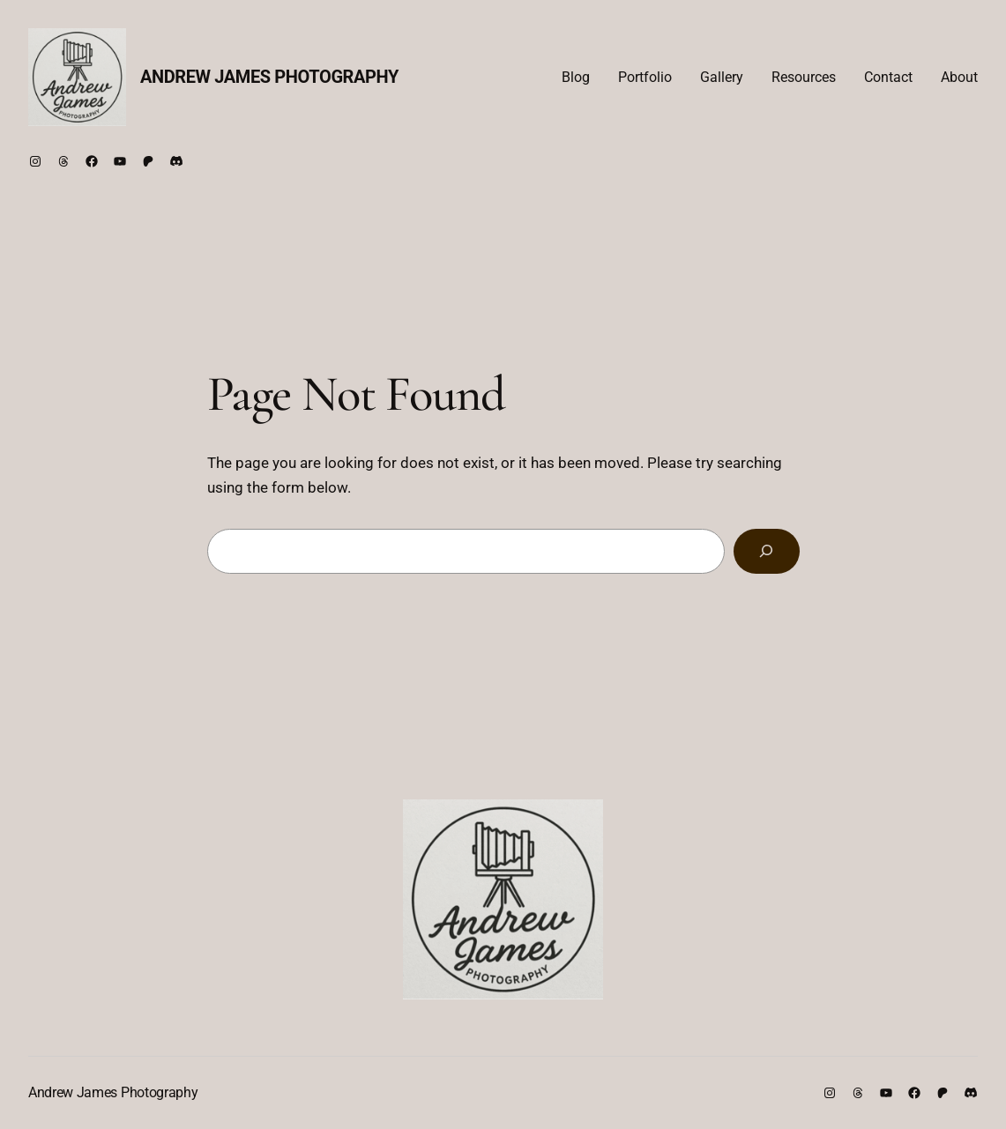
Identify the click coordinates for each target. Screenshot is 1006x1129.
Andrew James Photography (269, 76)
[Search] (766, 551)
